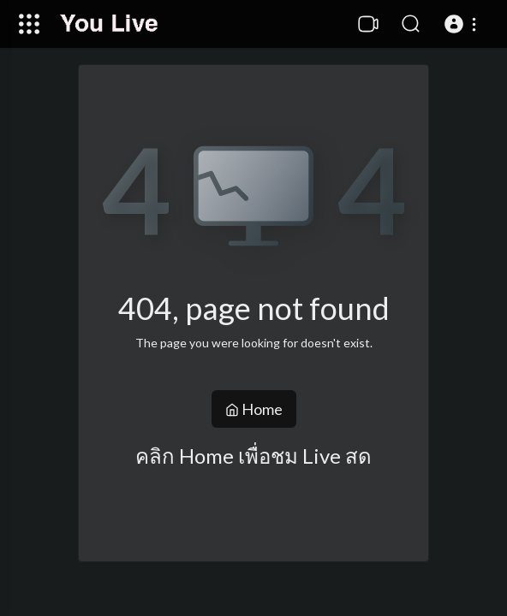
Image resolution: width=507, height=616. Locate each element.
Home (254, 409)
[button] (463, 24)
